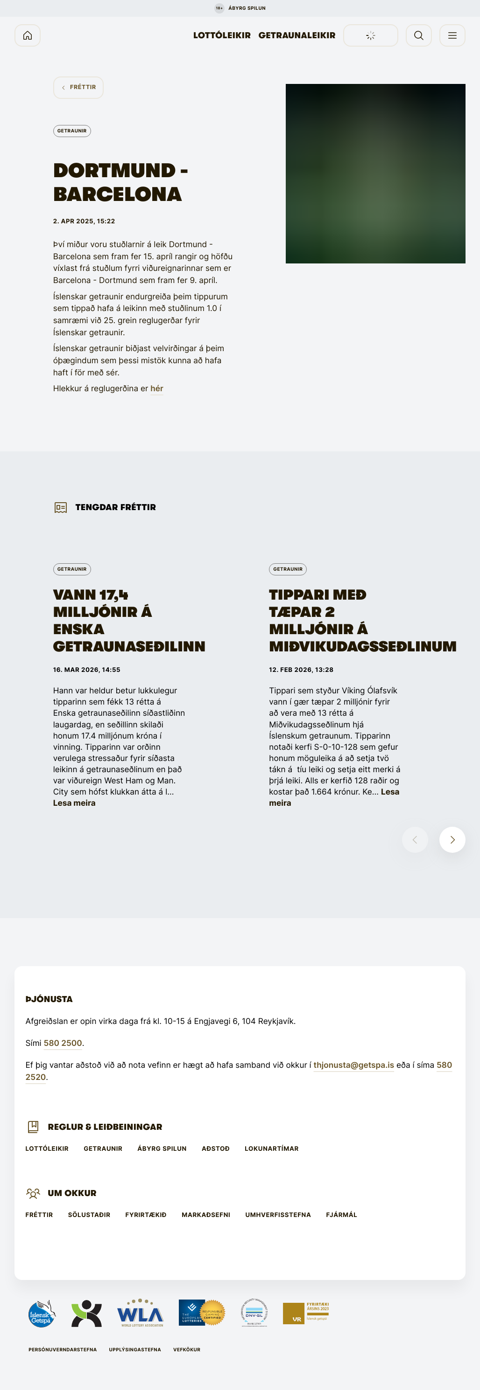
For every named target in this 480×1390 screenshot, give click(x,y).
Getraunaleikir (297, 35)
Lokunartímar (272, 1149)
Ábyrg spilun (162, 1149)
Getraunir (103, 1149)
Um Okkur (72, 1193)
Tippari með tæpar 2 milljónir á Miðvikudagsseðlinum (335, 621)
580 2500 (63, 1043)
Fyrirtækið (146, 1215)
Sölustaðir (89, 1215)
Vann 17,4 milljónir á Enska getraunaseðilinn (119, 621)
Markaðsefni (206, 1215)
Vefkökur (187, 1350)
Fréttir (39, 1215)
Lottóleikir (222, 35)
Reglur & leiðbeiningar (105, 1127)
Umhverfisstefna (278, 1215)
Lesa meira (74, 803)
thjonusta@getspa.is (354, 1065)
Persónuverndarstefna (62, 1350)
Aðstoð (216, 1149)
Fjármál (342, 1215)
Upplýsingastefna (135, 1350)
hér (156, 389)
